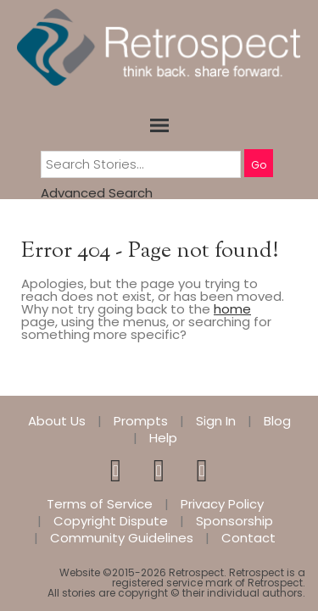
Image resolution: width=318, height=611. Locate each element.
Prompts (141, 421)
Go (258, 165)
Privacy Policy (222, 504)
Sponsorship (234, 521)
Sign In (216, 421)
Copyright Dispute (110, 521)
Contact (248, 538)
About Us (57, 421)
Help (163, 438)
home (232, 309)
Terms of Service (100, 504)
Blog (277, 421)
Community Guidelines (121, 538)
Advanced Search (97, 193)
